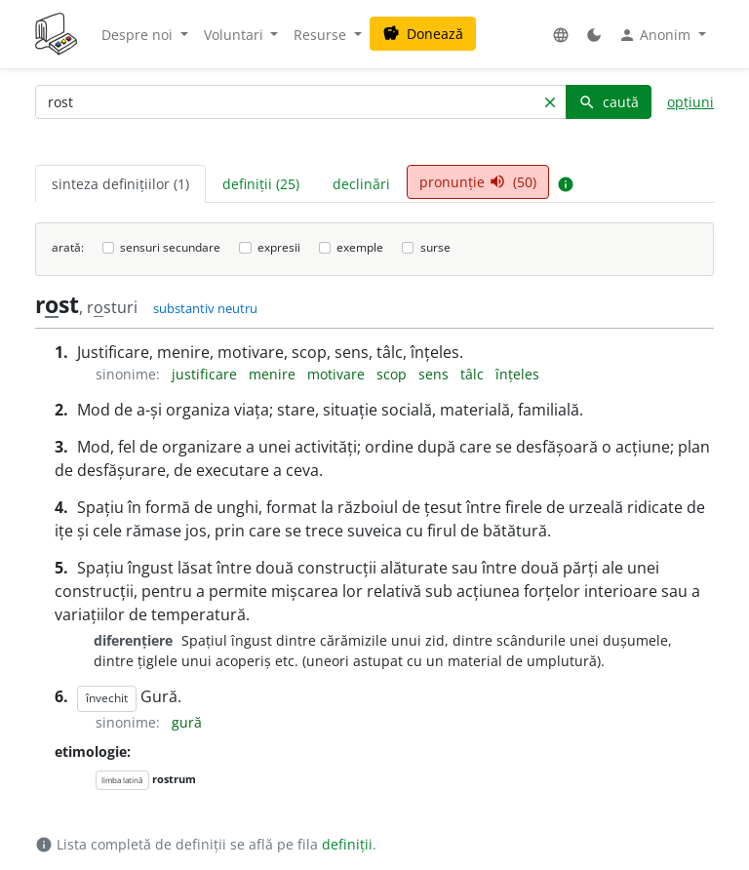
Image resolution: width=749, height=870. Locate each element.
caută (608, 102)
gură (187, 722)
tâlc (474, 374)
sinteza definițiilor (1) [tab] (120, 184)
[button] (560, 35)
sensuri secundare (170, 247)
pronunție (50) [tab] (477, 182)
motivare (338, 374)
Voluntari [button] (235, 34)
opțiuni (690, 102)
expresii (278, 247)
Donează (422, 33)
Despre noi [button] (139, 34)
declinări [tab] (361, 184)
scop (393, 374)
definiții (347, 844)
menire (274, 374)
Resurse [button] (322, 34)
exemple (359, 247)
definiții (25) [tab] (260, 184)
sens (435, 374)
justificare (206, 374)
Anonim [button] (656, 35)
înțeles (517, 374)
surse (435, 247)
